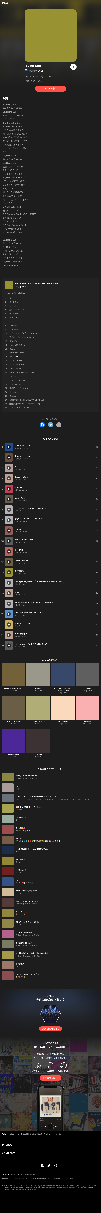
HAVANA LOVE (13, 754)
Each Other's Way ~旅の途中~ (21, 372)
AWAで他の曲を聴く (50, 1029)
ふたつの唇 (13, 318)
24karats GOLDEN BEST (13, 688)
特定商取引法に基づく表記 (63, 1179)
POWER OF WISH (13, 721)
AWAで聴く (50, 88)
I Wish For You (15, 368)
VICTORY (13, 376)
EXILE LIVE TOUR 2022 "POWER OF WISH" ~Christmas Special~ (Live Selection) (63, 691)
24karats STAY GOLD (18, 380)
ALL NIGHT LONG (16, 361)
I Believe (13, 325)
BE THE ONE (63, 721)
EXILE (40, 71)
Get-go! (38, 688)
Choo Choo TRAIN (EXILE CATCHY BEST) (27, 400)
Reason (88, 688)
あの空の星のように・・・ (18, 345)
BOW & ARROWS (16, 365)
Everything (13, 392)
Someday (13, 396)
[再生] (73, 67)
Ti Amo (12, 321)
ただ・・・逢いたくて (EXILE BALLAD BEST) (26, 333)
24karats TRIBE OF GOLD (20, 408)
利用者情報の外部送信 (41, 1179)
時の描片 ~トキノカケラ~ (19, 388)
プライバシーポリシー (21, 1179)
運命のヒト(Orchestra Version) (21, 337)
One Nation (38, 754)
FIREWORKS (15, 384)
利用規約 (5, 1179)
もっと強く (13, 302)
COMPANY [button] (8, 1153)
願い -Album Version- (18, 310)
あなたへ (13, 306)
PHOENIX (87, 721)
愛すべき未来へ (15, 314)
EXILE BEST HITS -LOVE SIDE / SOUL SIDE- (37, 283)
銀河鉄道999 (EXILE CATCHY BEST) (24, 404)
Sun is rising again (16, 353)
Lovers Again (14, 329)
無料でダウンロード (50, 1078)
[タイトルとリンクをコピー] (58, 424)
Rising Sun (57, 1134)
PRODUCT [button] (8, 1144)
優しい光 (13, 341)
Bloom (12, 349)
